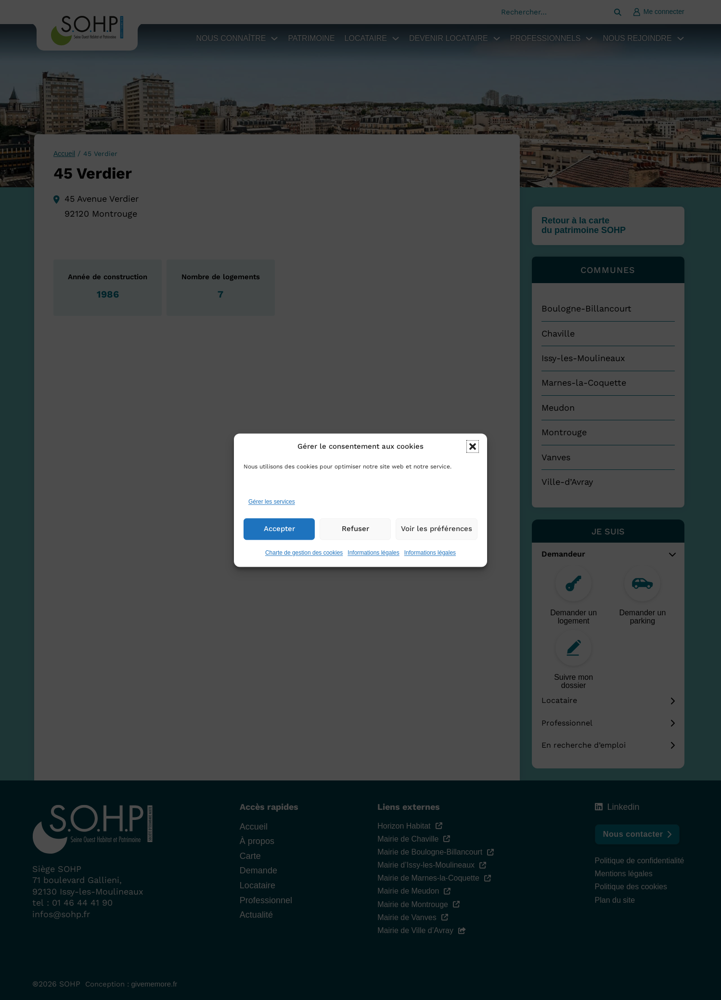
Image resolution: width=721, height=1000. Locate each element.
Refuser (355, 529)
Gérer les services (271, 502)
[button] (472, 447)
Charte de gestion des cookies (304, 552)
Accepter (279, 529)
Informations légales (373, 552)
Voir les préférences (436, 529)
